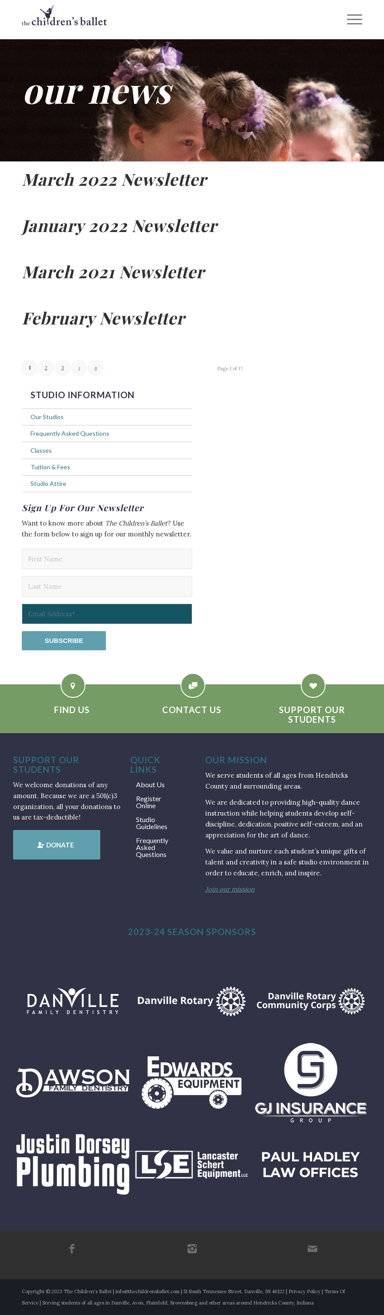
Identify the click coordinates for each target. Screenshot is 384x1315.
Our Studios (47, 416)
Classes (41, 450)
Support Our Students (312, 714)
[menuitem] (350, 19)
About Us (150, 784)
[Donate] (56, 845)
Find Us (72, 709)
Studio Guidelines (151, 822)
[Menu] (350, 19)
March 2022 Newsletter (114, 179)
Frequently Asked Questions (70, 433)
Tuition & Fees (50, 467)
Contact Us (191, 709)
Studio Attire (48, 483)
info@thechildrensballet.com (148, 1291)
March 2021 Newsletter (113, 271)
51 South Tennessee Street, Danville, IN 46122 (234, 1291)
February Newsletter (103, 318)
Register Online (148, 801)
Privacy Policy (304, 1291)
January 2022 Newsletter (119, 225)
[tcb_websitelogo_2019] (64, 19)
